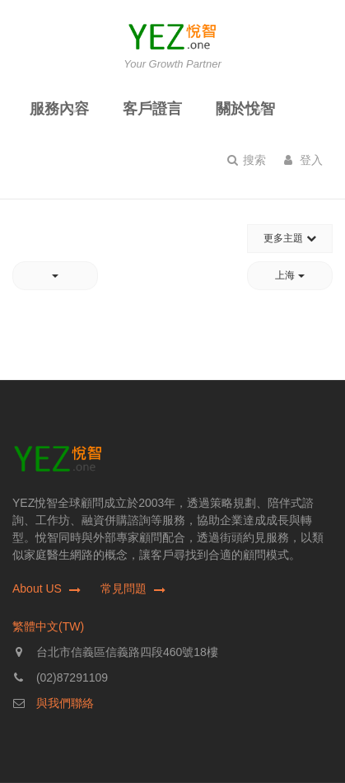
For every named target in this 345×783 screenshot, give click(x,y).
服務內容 (59, 109)
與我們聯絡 (65, 703)
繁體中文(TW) (48, 626)
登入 (303, 159)
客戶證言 (152, 109)
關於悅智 (245, 109)
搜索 (246, 159)
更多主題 (289, 238)
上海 (289, 275)
